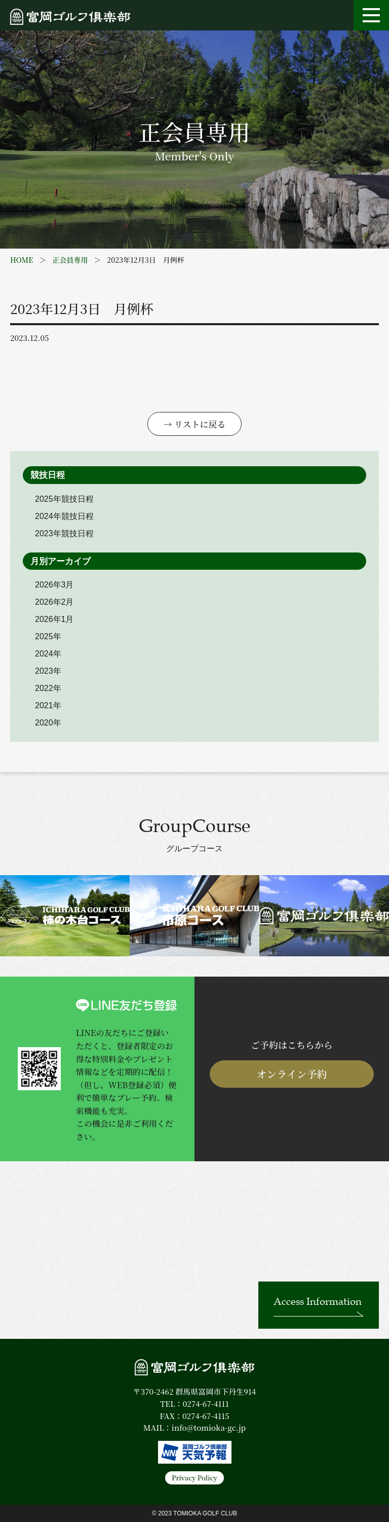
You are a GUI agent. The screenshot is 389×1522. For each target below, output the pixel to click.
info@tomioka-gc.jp (209, 1427)
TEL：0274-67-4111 (194, 1403)
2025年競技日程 (64, 499)
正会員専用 (70, 260)
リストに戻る (200, 424)
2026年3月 (54, 584)
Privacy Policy (194, 1477)
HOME (21, 260)
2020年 (48, 722)
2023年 (48, 671)
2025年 (48, 636)
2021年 (48, 705)
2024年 (48, 653)
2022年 (48, 688)
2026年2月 (54, 602)
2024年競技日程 (64, 516)
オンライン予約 (291, 1073)
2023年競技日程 (64, 533)
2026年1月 (54, 619)
